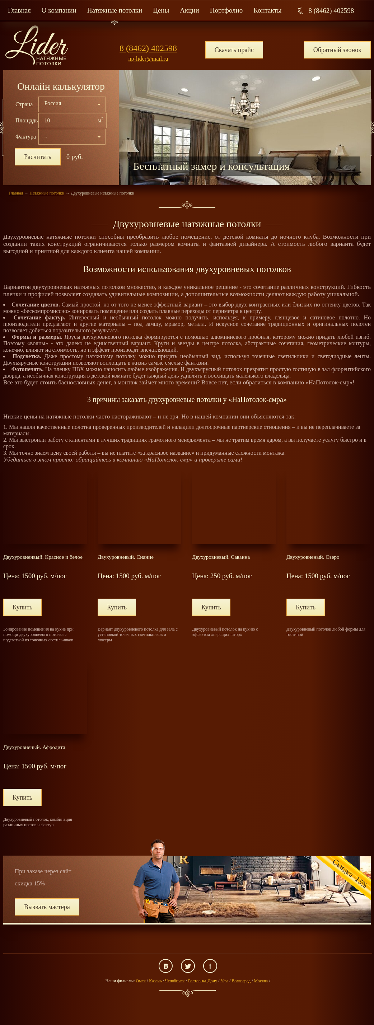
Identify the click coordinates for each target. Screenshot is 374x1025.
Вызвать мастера (47, 907)
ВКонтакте (166, 966)
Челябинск (175, 980)
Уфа (224, 980)
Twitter (188, 966)
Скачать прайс (234, 49)
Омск (141, 980)
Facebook (210, 966)
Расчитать (37, 156)
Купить (22, 607)
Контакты (267, 10)
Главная (19, 10)
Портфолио (226, 10)
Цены (161, 10)
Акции (189, 10)
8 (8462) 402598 (331, 10)
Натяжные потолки (114, 10)
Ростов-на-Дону (202, 980)
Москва (261, 980)
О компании (59, 10)
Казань (155, 980)
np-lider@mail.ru (148, 59)
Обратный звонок (337, 49)
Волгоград (241, 980)
